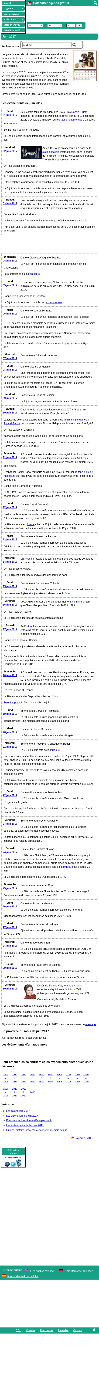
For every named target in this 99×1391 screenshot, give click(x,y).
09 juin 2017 (10, 398)
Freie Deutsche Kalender (79, 1271)
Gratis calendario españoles (22, 1276)
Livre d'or (63, 1330)
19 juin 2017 (10, 714)
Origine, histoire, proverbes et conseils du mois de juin (36, 1130)
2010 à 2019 (14, 1092)
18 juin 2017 (10, 675)
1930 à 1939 (32, 1078)
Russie (30, 524)
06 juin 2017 (10, 313)
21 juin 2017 (10, 746)
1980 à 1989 (77, 1078)
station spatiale (50, 152)
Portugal (29, 626)
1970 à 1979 (68, 1078)
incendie (29, 558)
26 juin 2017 (10, 906)
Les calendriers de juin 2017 (22, 1115)
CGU (18, 1330)
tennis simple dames (75, 419)
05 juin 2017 (10, 285)
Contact (77, 1330)
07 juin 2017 (10, 358)
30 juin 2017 (10, 988)
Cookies (30, 1330)
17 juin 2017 (10, 629)
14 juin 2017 (10, 561)
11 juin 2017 (10, 457)
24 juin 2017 (10, 852)
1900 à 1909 (5, 1078)
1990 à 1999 (86, 1078)
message (90, 1024)
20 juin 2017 (10, 732)
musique (55, 750)
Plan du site (46, 1330)
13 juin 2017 (10, 539)
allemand (77, 601)
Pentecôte (34, 274)
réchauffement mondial (69, 119)
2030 (32, 1092)
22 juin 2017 (10, 795)
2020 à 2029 (23, 1092)
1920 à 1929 (23, 1078)
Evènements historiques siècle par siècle (29, 1120)
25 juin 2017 (10, 888)
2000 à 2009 (5, 1092)
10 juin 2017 (10, 412)
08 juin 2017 (10, 369)
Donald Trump (79, 112)
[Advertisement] (57, 14)
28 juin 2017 (10, 945)
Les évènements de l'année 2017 (25, 1125)
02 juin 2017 (10, 151)
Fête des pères (12, 702)
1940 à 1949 (41, 1078)
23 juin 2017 (10, 823)
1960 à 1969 (59, 1078)
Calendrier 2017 (82, 1138)
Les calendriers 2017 (18, 1111)
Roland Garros (12, 423)
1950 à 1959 (50, 1078)
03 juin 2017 (10, 203)
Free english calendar (42, 1271)
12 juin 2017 (10, 507)
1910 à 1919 (14, 1078)
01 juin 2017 (10, 115)
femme (67, 985)
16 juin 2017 (10, 604)
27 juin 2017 (10, 927)
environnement (54, 302)
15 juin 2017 (10, 586)
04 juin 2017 (10, 260)
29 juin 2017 (10, 967)
